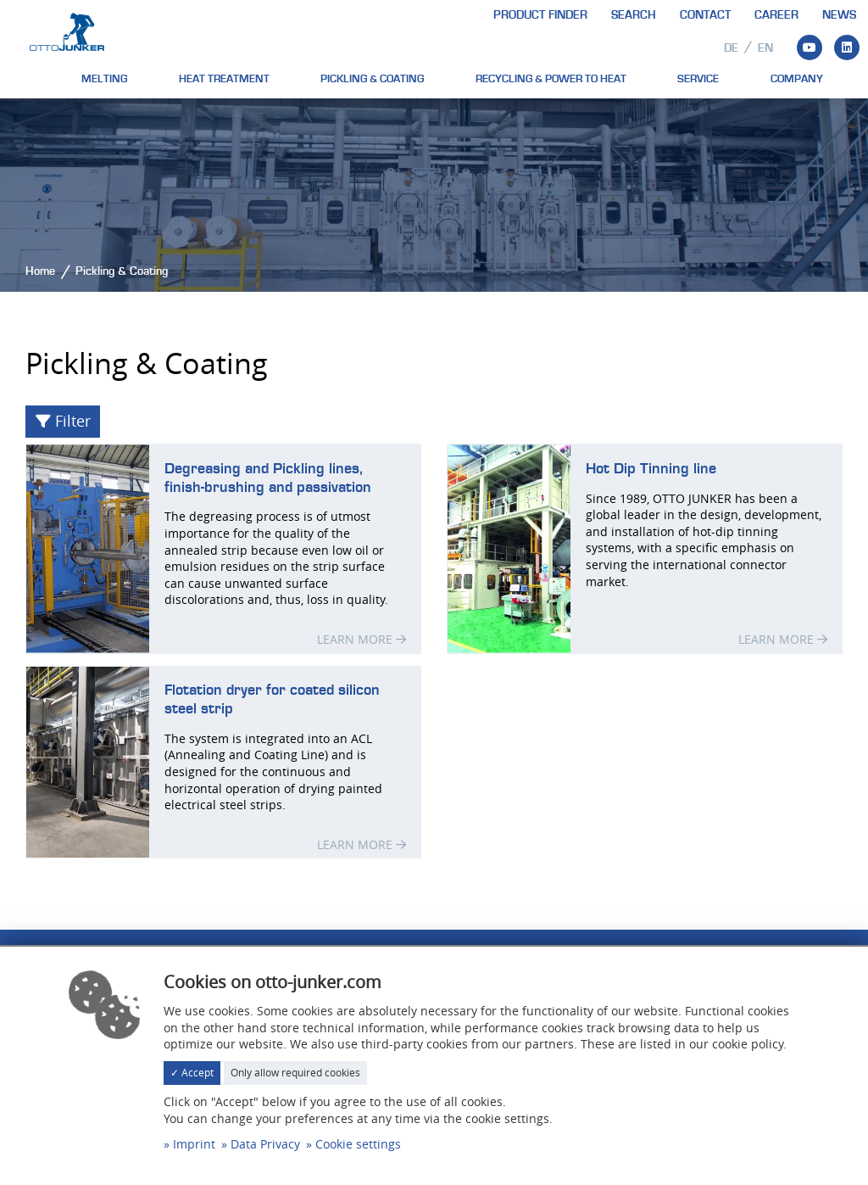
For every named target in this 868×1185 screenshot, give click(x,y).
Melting (104, 79)
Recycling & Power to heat (551, 79)
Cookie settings (358, 1144)
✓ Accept (192, 1072)
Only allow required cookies (295, 1072)
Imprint (194, 1144)
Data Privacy (265, 1144)
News (839, 15)
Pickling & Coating (372, 79)
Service (698, 79)
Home (40, 271)
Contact (705, 15)
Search (633, 15)
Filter (63, 421)
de (731, 48)
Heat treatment (224, 79)
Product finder (540, 15)
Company (797, 79)
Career (776, 15)
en (765, 48)
